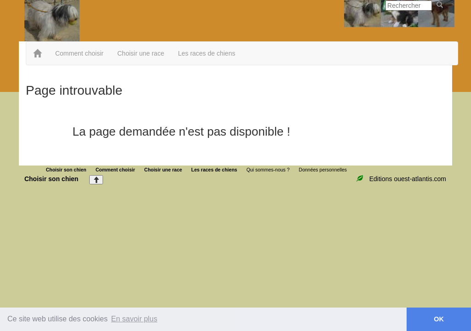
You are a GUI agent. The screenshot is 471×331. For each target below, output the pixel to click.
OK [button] (439, 319)
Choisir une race (140, 53)
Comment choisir (79, 53)
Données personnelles (323, 169)
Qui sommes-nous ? (268, 169)
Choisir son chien (66, 169)
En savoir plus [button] (134, 319)
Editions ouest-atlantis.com (407, 179)
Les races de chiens (207, 53)
